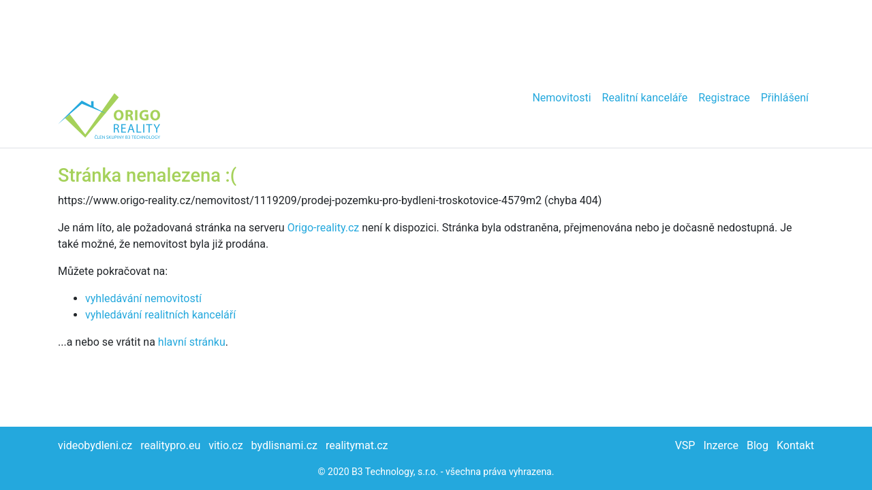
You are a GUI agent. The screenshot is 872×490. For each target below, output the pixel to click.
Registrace (723, 97)
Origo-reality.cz (323, 227)
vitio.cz (225, 445)
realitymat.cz (357, 445)
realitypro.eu (170, 445)
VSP (685, 445)
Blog (757, 445)
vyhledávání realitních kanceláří (160, 314)
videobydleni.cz (95, 445)
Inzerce (720, 445)
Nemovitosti (561, 97)
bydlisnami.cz (284, 445)
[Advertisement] (436, 41)
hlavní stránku (191, 342)
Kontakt (795, 445)
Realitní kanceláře (645, 97)
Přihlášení (785, 97)
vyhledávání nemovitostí (143, 298)
